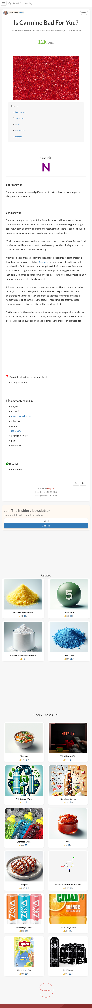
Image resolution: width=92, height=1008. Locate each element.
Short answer (20, 112)
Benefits (18, 137)
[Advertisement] (46, 343)
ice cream (16, 430)
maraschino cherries (21, 416)
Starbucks (44, 262)
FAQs (17, 124)
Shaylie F (50, 488)
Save (84, 13)
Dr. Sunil (21, 13)
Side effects (20, 130)
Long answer (20, 118)
